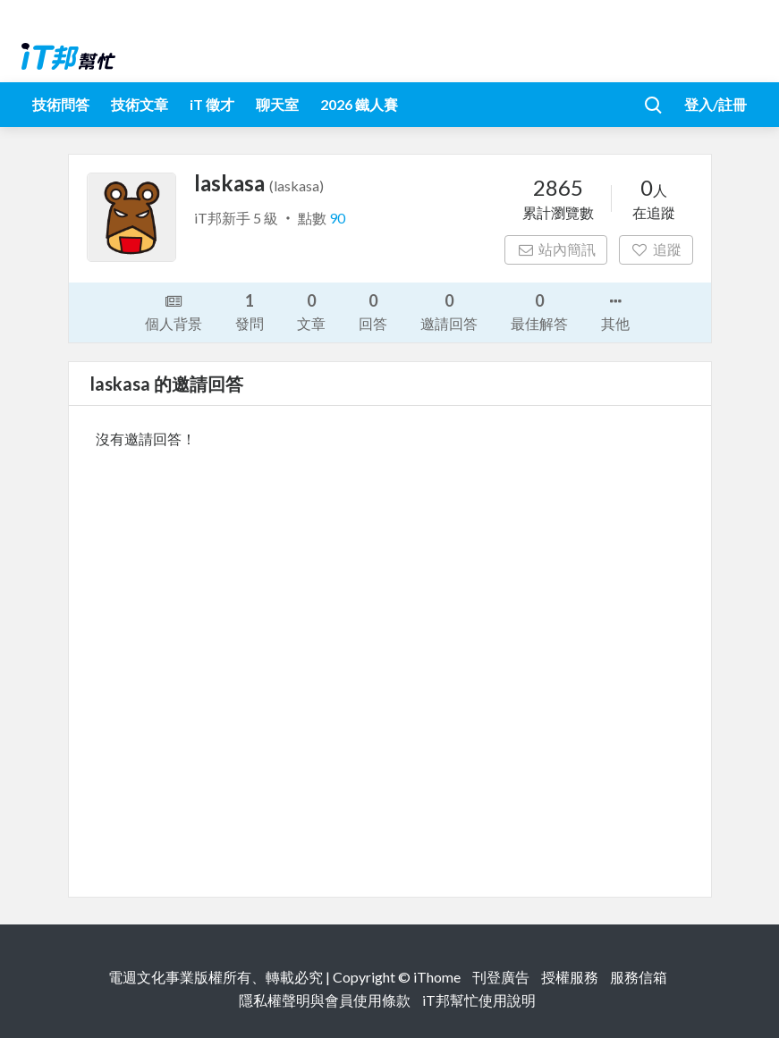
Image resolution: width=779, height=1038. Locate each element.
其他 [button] (615, 311)
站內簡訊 (556, 249)
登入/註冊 (715, 104)
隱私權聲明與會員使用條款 (325, 1000)
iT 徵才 (212, 104)
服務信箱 (638, 976)
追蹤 (656, 249)
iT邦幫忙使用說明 (479, 1000)
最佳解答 (539, 311)
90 (337, 217)
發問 (249, 311)
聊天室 (277, 104)
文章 (311, 311)
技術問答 (60, 104)
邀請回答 (449, 311)
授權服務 (569, 976)
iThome (437, 976)
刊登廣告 (500, 976)
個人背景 (173, 311)
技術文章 (139, 104)
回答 (373, 311)
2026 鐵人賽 (359, 104)
